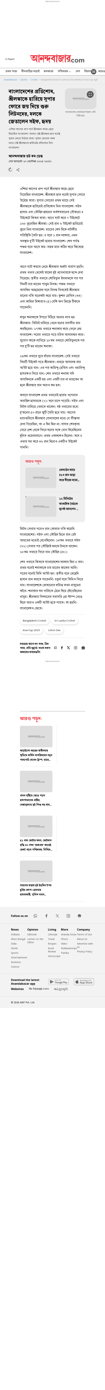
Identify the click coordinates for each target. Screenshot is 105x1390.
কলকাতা (48, 71)
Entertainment (19, 957)
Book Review (52, 950)
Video (64, 943)
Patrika (65, 952)
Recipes (52, 943)
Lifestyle (52, 934)
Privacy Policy (84, 951)
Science (15, 966)
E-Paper (10, 59)
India (13, 943)
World (14, 948)
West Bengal (18, 939)
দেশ (78, 71)
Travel (51, 939)
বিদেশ (87, 71)
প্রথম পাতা (11, 71)
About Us (82, 939)
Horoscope (54, 956)
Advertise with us (85, 945)
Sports (24, 80)
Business (16, 962)
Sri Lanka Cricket (64, 620)
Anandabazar (10, 80)
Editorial (31, 934)
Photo (64, 939)
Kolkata (15, 934)
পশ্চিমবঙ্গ (64, 72)
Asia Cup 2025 (31, 630)
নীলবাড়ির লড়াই (30, 71)
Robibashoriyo (69, 948)
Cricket (34, 80)
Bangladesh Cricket (34, 620)
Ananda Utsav (68, 934)
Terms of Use (84, 934)
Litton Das (54, 630)
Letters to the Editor (35, 940)
